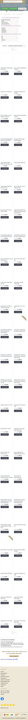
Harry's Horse (9, 22)
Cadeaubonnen (4, 678)
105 (9, 38)
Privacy (2, 686)
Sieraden (2, 694)
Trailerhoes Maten (4, 683)
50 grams (9, 29)
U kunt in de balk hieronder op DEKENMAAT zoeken (11, 34)
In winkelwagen (5, 73)
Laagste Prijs (3, 684)
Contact (2, 671)
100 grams (9, 30)
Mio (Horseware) (9, 23)
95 (9, 37)
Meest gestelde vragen (5, 681)
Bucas (9, 21)
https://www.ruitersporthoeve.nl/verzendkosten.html (12, 646)
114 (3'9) (9, 40)
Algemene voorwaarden (5, 679)
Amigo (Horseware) (9, 20)
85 (9, 36)
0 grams (9, 28)
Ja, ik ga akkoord (13, 8)
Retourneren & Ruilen (5, 676)
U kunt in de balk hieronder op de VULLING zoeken (11, 25)
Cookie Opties (5, 8)
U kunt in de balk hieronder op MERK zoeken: (11, 17)
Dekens (14, 14)
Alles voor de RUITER (5, 692)
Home (2, 14)
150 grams (9, 31)
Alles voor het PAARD (7, 14)
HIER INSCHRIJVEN (14, 656)
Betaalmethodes (4, 673)
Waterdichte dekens (19, 14)
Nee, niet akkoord (22, 8)
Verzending (3, 674)
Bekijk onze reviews (4, 707)
